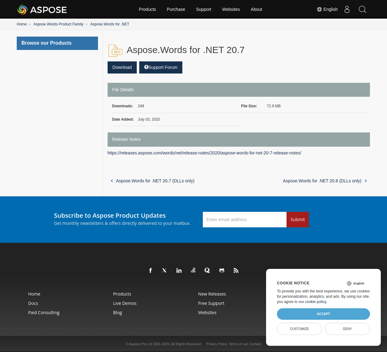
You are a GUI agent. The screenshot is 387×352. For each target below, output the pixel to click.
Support (203, 9)
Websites (231, 9)
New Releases (212, 294)
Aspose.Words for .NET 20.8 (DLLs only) (325, 180)
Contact (255, 344)
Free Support (211, 303)
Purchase (176, 9)
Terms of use (238, 344)
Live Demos (124, 303)
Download (122, 67)
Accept (323, 314)
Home (22, 24)
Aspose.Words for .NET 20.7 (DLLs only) (153, 180)
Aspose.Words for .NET (109, 24)
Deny (347, 329)
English (327, 9)
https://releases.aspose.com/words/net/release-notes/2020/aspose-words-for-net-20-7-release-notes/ (204, 152)
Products (147, 9)
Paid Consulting (44, 312)
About (256, 9)
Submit (298, 219)
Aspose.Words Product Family (58, 24)
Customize (299, 329)
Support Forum (160, 67)
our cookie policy (312, 302)
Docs (33, 303)
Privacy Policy (216, 344)
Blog (117, 312)
